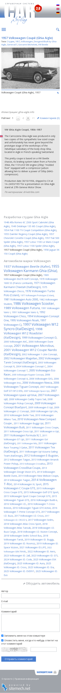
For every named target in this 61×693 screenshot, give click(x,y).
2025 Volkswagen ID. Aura (31, 563)
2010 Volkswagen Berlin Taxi (19, 415)
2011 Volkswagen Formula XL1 (22, 435)
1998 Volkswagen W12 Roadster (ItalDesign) (23, 333)
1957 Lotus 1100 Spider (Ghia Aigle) (35, 245)
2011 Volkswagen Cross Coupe (42, 427)
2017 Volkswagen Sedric (40, 519)
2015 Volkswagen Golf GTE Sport (41, 492)
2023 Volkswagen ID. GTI (44, 555)
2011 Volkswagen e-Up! (46, 431)
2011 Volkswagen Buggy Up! (28, 423)
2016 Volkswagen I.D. (15, 504)
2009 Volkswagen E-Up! (40, 407)
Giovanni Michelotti (27, 44)
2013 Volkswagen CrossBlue (32, 463)
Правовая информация (27, 678)
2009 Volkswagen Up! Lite (43, 411)
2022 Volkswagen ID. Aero (41, 551)
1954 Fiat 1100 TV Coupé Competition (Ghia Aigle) (30, 230)
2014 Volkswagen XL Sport (27, 484)
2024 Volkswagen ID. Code (18, 559)
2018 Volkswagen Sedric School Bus (23, 535)
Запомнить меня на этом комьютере (24, 635)
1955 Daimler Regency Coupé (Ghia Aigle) (25, 234)
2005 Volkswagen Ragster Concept (28, 374)
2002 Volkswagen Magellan (20, 358)
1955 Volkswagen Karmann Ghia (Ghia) (31, 268)
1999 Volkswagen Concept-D (39, 337)
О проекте (7, 678)
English (57, 9)
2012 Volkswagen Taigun (17, 459)
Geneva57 (12, 44)
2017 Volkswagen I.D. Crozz (28, 515)
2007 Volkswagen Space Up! (36, 391)
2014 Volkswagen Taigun (17, 480)
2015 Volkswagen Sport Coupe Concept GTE (27, 496)
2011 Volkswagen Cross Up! (18, 431)
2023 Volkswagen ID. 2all (17, 555)
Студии (10, 41)
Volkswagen (27, 41)
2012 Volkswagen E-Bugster (41, 455)
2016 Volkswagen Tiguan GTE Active (32, 507)
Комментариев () (50, 118)
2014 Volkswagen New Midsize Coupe (38, 475)
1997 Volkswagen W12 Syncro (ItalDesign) (31, 326)
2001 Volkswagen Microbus (34, 345)
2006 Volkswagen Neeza (37, 382)
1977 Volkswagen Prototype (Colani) (37, 295)
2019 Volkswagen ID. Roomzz (19, 543)
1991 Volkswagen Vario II (25, 312)
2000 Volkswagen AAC (15, 341)
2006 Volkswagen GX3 (40, 378)
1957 (17, 41)
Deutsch (57, 13)
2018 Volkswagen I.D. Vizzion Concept (37, 531)
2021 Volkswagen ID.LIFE (32, 547)
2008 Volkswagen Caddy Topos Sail (27, 399)
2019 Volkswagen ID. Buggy (39, 539)
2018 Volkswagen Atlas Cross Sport (22, 523)
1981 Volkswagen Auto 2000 (21, 299)
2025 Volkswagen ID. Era (41, 567)
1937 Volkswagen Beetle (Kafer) (27, 266)
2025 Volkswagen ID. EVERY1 (19, 571)
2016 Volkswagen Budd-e (43, 500)
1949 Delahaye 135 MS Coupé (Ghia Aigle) (33, 226)
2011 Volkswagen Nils (27, 443)
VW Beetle (43, 44)
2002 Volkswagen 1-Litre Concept (39, 354)
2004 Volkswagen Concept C (31, 366)
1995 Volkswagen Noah (24, 320)
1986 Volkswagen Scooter (33, 303)
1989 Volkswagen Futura (22, 308)
